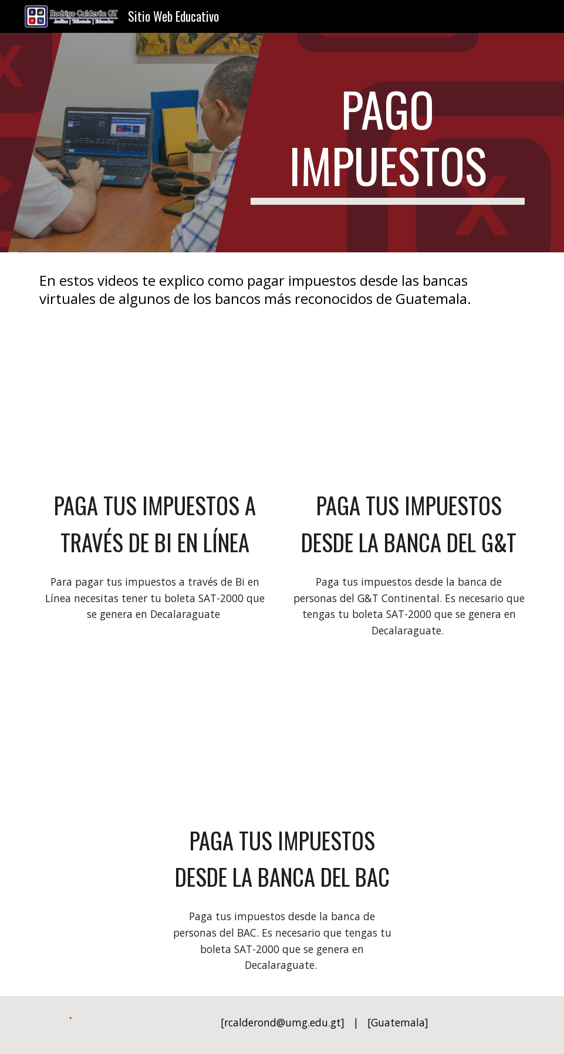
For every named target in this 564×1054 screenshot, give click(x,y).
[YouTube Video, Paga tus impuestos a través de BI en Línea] (155, 408)
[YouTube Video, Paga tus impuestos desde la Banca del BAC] (282, 743)
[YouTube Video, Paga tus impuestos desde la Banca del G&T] (408, 408)
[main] (387, 143)
